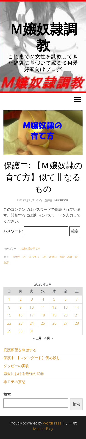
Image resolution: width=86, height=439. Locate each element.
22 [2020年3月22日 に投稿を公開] (9, 323)
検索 (7, 394)
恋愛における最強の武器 (23, 373)
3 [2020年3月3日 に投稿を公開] (32, 299)
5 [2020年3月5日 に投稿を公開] (54, 299)
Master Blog (43, 428)
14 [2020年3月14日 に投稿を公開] (77, 307)
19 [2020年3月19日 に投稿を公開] (54, 315)
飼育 (5, 262)
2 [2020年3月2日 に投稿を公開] (20, 299)
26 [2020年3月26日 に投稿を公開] (54, 323)
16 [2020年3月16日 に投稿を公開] (20, 315)
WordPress (52, 423)
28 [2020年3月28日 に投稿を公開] (77, 323)
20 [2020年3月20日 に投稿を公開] (66, 315)
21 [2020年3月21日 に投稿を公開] (77, 315)
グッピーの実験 (16, 365)
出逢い (53, 256)
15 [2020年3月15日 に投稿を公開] (9, 315)
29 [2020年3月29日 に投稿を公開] (9, 331)
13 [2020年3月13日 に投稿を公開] (66, 307)
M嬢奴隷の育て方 (30, 248)
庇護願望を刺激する (19, 349)
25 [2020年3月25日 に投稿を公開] (43, 323)
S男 (44, 256)
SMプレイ (34, 256)
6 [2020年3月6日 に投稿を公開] (65, 299)
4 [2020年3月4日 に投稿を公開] (43, 299)
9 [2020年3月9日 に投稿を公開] (20, 307)
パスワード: (35, 231)
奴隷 (61, 256)
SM (24, 256)
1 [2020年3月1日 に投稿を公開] (9, 299)
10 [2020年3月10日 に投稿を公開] (32, 307)
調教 (69, 256)
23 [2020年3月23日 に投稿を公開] (20, 323)
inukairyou (61, 200)
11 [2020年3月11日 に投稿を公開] (43, 307)
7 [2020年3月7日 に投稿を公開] (77, 299)
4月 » (48, 338)
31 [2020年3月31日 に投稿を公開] (32, 331)
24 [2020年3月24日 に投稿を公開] (32, 323)
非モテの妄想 (14, 381)
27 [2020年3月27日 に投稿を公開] (66, 323)
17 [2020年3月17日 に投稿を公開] (32, 315)
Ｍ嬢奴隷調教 (43, 36)
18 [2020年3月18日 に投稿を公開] (43, 315)
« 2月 (37, 338)
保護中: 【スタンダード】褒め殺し (31, 357)
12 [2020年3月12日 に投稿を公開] (54, 307)
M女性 (16, 256)
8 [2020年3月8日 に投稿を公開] (9, 307)
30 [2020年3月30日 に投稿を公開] (20, 331)
